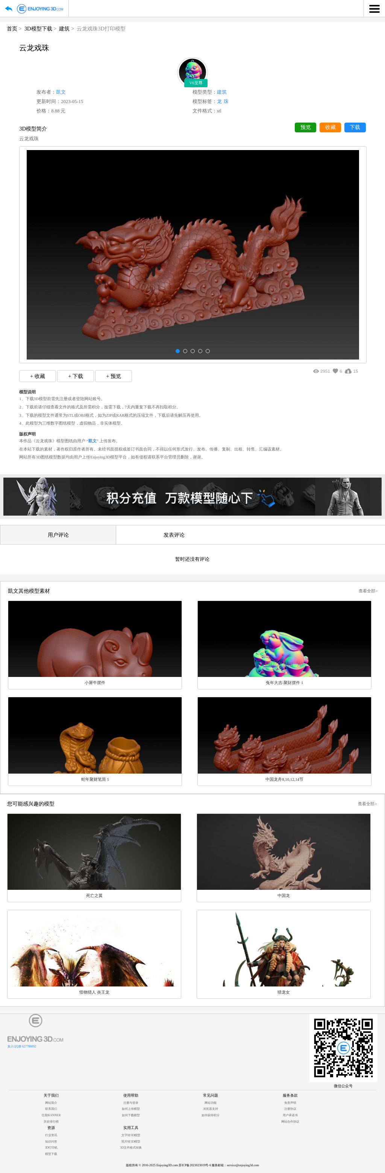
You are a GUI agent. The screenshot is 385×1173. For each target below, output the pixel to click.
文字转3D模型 (130, 1135)
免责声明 (290, 1103)
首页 (12, 29)
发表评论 (174, 535)
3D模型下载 (38, 29)
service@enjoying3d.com (243, 1165)
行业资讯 (51, 1135)
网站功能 (211, 1103)
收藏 (330, 127)
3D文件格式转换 (131, 1147)
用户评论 (58, 535)
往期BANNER (51, 1115)
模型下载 (51, 1154)
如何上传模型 (131, 1109)
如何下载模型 (131, 1115)
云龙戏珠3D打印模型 (101, 29)
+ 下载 (75, 376)
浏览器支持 (210, 1109)
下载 (355, 127)
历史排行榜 (51, 1121)
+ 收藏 (37, 376)
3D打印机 (51, 1147)
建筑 (64, 29)
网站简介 (51, 1103)
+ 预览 (113, 376)
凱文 (61, 92)
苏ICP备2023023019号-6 (195, 1165)
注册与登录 (130, 1103)
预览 (305, 127)
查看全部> (368, 591)
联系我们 (51, 1109)
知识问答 (51, 1141)
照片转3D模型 (130, 1141)
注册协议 (290, 1109)
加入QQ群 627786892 (22, 1046)
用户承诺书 (290, 1115)
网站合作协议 (290, 1121)
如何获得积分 (211, 1115)
